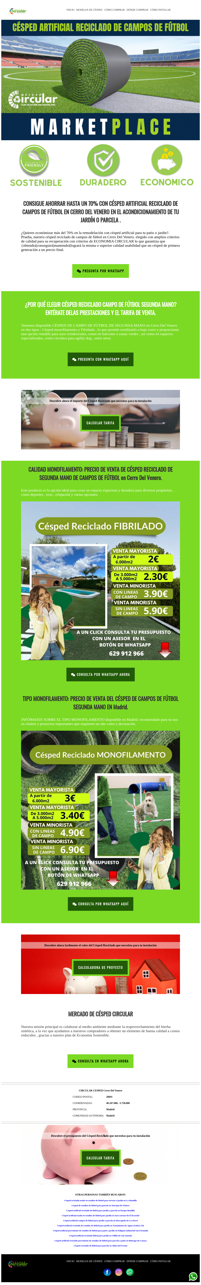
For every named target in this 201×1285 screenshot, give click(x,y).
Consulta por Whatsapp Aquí (101, 904)
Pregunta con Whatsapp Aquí (100, 359)
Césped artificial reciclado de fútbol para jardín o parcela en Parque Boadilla (100, 1210)
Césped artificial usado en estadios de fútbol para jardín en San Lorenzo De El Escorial (100, 1215)
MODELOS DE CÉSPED (89, 9)
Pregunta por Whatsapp (100, 271)
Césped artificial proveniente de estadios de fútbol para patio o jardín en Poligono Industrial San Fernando (100, 1230)
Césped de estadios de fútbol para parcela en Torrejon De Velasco (101, 1205)
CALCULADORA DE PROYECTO (100, 967)
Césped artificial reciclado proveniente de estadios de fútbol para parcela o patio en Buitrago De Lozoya (100, 1240)
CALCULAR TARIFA (100, 423)
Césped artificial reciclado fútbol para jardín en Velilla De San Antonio (100, 1235)
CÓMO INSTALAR (160, 9)
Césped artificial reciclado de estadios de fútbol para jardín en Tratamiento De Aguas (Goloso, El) (100, 1225)
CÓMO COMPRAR (114, 9)
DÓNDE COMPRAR (137, 9)
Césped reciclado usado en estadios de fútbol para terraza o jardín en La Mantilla (100, 1200)
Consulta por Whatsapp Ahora (100, 674)
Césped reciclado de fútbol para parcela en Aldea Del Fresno (100, 1245)
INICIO (70, 9)
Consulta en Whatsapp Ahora (100, 1061)
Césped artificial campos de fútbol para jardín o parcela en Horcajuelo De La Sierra (100, 1220)
